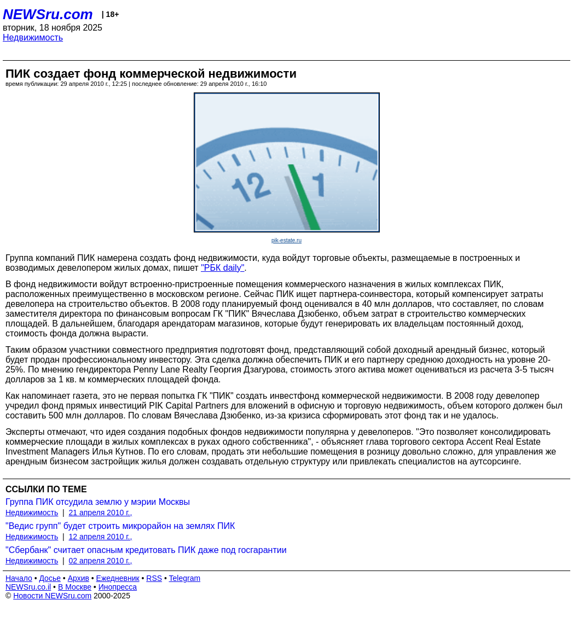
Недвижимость (33, 37)
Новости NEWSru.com (52, 595)
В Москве (74, 587)
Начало (18, 578)
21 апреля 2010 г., (100, 512)
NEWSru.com (48, 14)
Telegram (185, 578)
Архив (78, 578)
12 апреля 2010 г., (100, 536)
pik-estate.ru (286, 240)
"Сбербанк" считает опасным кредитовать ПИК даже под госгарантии (146, 550)
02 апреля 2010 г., (100, 560)
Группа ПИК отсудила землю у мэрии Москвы (97, 502)
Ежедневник (118, 578)
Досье (50, 578)
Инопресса (118, 587)
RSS (154, 578)
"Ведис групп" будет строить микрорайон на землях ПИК (120, 526)
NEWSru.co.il (28, 587)
